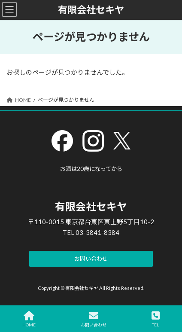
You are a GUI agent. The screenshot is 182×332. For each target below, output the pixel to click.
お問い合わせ (93, 319)
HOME (29, 319)
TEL (156, 319)
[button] (91, 259)
